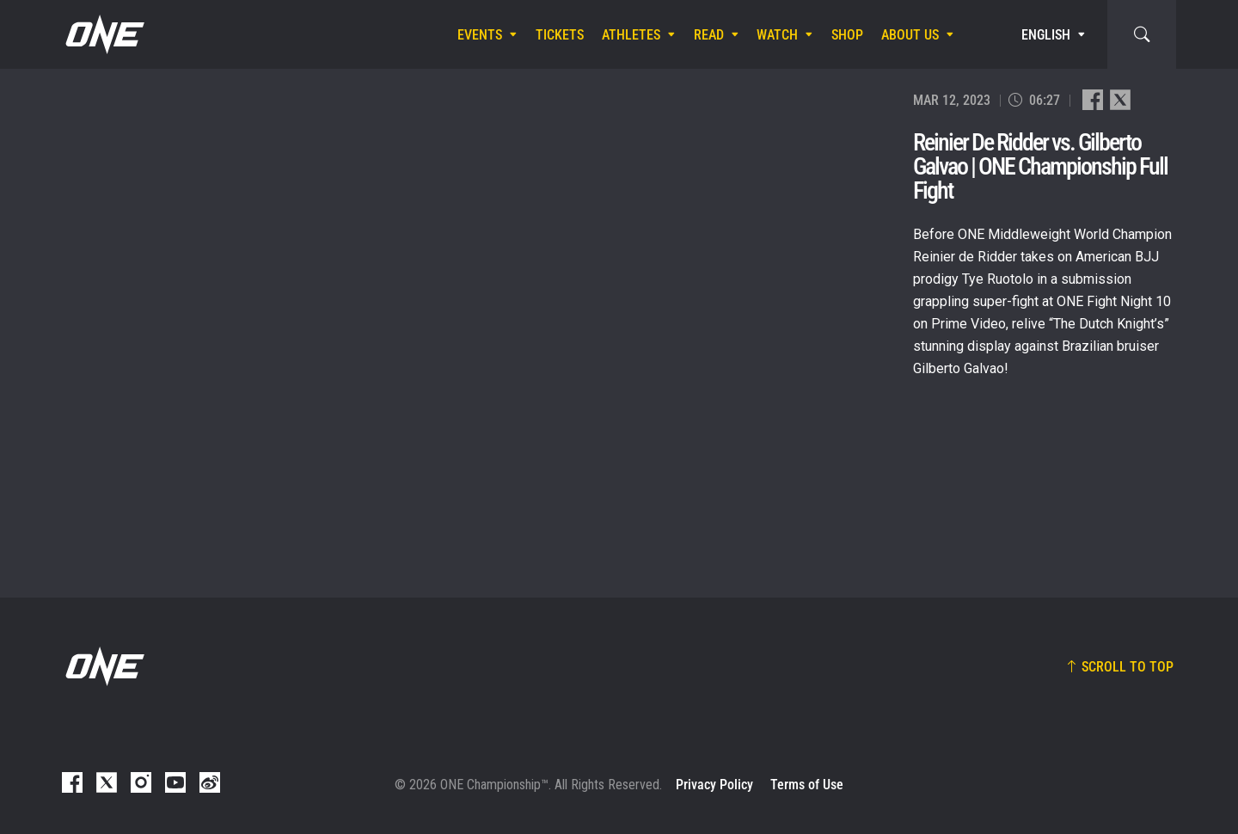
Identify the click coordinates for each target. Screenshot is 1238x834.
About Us (910, 35)
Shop (847, 35)
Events (479, 35)
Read (709, 35)
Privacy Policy (714, 784)
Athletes (631, 35)
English (1045, 35)
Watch (777, 35)
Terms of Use (806, 784)
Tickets (560, 35)
